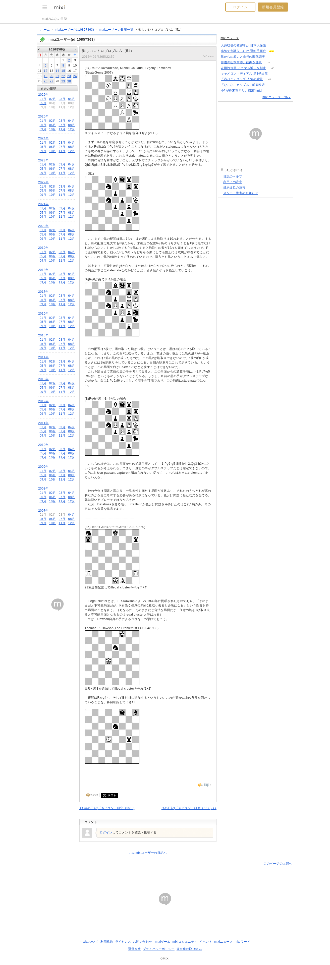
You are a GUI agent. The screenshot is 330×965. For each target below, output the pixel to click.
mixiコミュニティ (185, 941)
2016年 (43, 313)
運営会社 (134, 949)
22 (63, 76)
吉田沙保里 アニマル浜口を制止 (243, 68)
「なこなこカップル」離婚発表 (243, 85)
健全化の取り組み (189, 949)
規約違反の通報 (234, 187)
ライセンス (123, 941)
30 (69, 81)
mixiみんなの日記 (54, 19)
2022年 (43, 182)
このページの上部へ (278, 863)
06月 (52, 125)
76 (271, 85)
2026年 (43, 94)
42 (269, 79)
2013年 (43, 379)
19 (45, 76)
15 (63, 71)
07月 (62, 125)
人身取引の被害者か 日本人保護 (243, 45)
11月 (62, 129)
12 (45, 71)
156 (269, 90)
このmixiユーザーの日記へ (148, 853)
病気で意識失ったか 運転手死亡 (243, 51)
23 (69, 76)
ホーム (45, 29)
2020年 (43, 226)
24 (75, 76)
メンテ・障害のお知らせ (240, 193)
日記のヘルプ (232, 176)
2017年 (43, 291)
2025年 (43, 116)
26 (45, 81)
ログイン (240, 7)
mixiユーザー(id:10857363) (74, 29)
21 (57, 76)
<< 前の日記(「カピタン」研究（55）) (106, 808)
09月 (42, 129)
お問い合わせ (142, 941)
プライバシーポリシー (159, 949)
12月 (71, 129)
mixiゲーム (163, 941)
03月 (62, 99)
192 (272, 56)
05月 (42, 103)
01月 (42, 99)
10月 (52, 129)
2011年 (43, 423)
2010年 (43, 445)
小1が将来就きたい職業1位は (241, 90)
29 (63, 81)
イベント (205, 941)
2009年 (43, 466)
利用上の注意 (232, 182)
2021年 (43, 204)
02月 (52, 99)
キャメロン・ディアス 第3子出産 (244, 73)
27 (51, 81)
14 (57, 71)
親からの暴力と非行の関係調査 (243, 56)
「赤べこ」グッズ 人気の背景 (242, 79)
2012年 (43, 401)
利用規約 (106, 941)
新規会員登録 (273, 7)
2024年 (43, 138)
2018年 (43, 270)
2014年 (43, 357)
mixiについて (89, 941)
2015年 (43, 335)
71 (274, 73)
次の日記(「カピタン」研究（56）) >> (188, 808)
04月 (71, 99)
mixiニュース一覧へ (276, 97)
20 (51, 76)
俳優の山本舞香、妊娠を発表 (241, 62)
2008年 (43, 488)
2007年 (43, 510)
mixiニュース (230, 38)
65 (272, 45)
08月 (71, 125)
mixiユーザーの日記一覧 (116, 29)
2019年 (43, 248)
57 (281, 51)
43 (272, 68)
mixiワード (242, 941)
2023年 (43, 160)
